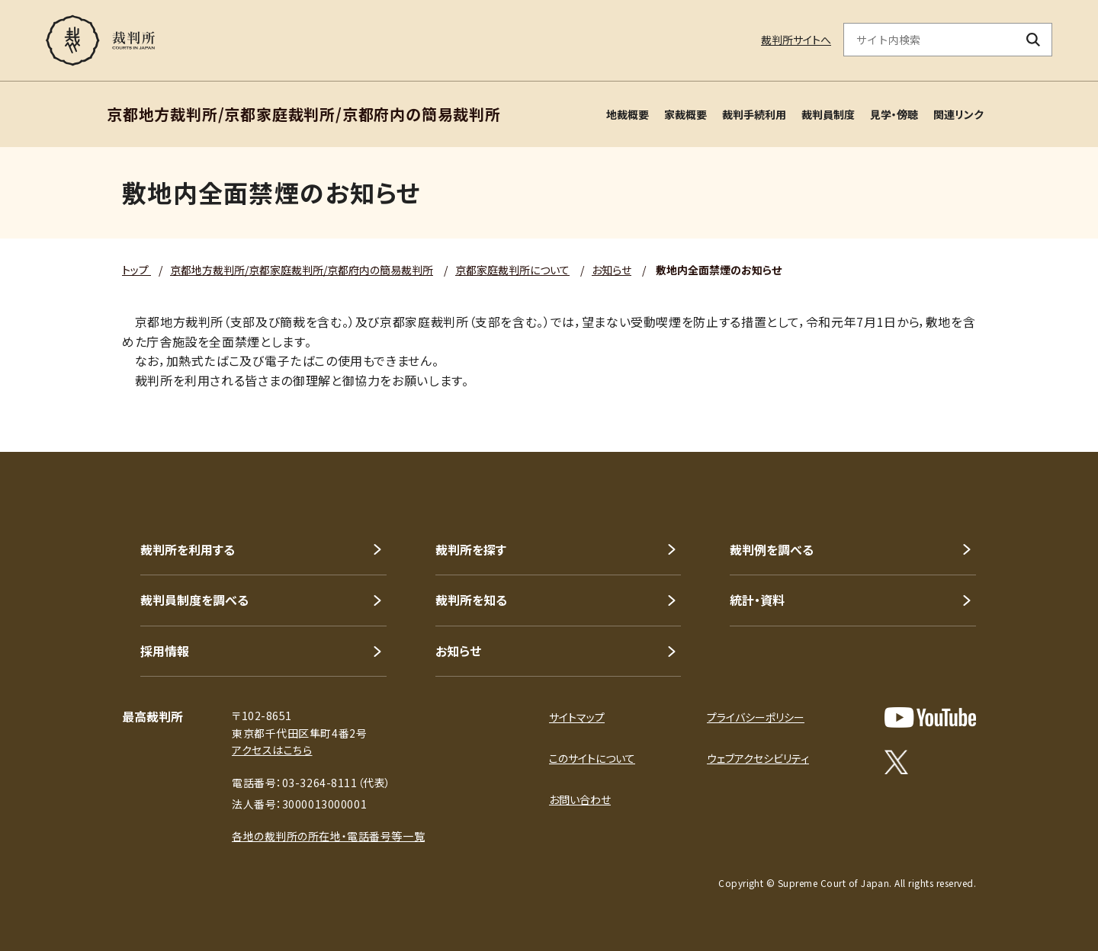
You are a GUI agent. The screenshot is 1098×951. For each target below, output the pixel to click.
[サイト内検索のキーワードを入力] (929, 40)
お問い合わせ (580, 799)
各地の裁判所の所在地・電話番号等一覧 (328, 836)
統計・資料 (757, 600)
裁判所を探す (470, 549)
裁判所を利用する (187, 549)
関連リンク (958, 114)
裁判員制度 (828, 114)
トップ (136, 269)
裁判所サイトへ (796, 39)
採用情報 (164, 651)
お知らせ (611, 269)
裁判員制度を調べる (194, 600)
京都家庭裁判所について (512, 269)
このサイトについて (592, 758)
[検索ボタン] (1033, 40)
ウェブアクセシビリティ (758, 758)
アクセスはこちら (272, 749)
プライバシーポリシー (755, 717)
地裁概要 (627, 114)
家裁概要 (685, 114)
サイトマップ (577, 717)
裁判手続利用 (754, 114)
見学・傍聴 (894, 114)
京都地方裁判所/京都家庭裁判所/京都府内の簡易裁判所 (301, 269)
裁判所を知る (471, 600)
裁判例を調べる (772, 549)
